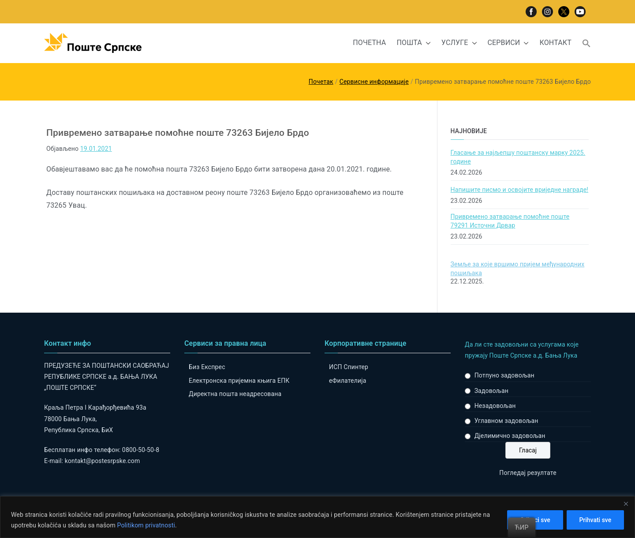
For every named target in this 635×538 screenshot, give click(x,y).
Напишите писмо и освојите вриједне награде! (520, 189)
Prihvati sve (595, 519)
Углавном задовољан (506, 420)
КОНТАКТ (555, 42)
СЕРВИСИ (508, 43)
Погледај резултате (527, 472)
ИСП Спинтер (348, 366)
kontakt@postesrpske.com (102, 460)
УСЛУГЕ (459, 43)
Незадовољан (495, 405)
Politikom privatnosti (146, 525)
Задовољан (491, 390)
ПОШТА (413, 43)
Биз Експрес (207, 366)
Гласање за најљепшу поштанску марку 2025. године (518, 157)
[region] (317, 517)
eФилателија (347, 380)
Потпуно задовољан (504, 375)
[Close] (625, 503)
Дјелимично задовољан (509, 435)
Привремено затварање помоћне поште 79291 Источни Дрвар (510, 221)
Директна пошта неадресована (235, 393)
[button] (426, 43)
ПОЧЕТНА (369, 42)
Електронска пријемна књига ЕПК (239, 380)
